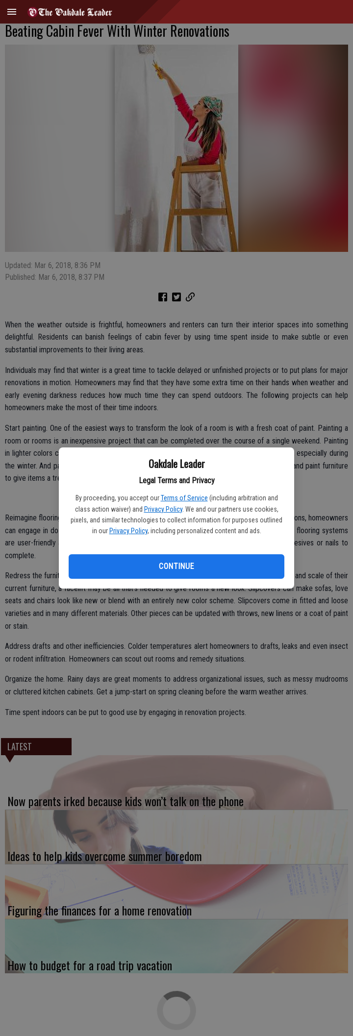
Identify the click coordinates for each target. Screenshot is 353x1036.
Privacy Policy (163, 509)
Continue (176, 566)
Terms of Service (184, 498)
